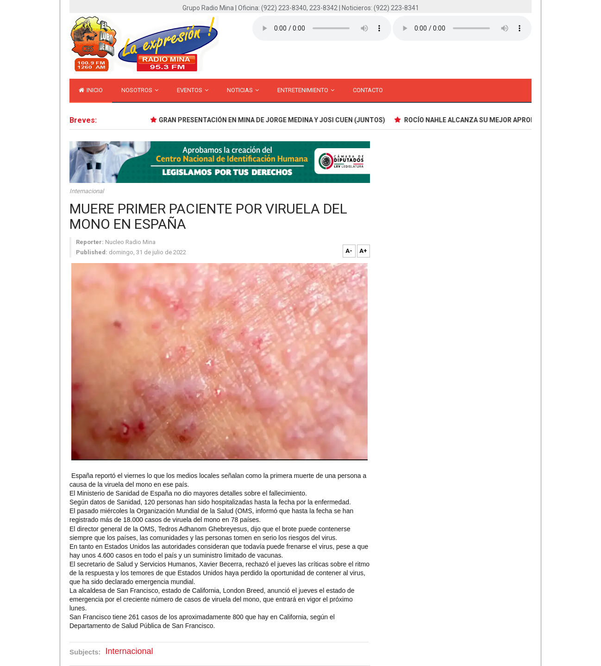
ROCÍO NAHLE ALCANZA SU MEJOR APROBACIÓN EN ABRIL (495, 120)
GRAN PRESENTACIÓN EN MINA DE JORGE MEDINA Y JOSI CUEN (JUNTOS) (273, 120)
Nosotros (139, 90)
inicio (91, 90)
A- (348, 250)
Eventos (192, 90)
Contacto (368, 90)
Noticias (243, 90)
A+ (363, 250)
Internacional (86, 191)
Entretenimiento (305, 90)
